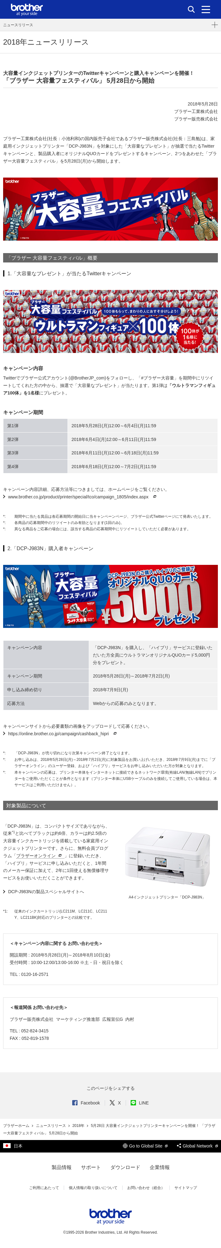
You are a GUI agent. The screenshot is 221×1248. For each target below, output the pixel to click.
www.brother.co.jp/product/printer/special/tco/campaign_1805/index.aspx (83, 496)
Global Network (197, 1145)
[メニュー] (205, 9)
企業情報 (160, 1167)
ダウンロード (125, 1167)
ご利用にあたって (44, 1188)
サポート (91, 1167)
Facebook (86, 1102)
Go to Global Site (145, 1145)
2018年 (78, 1125)
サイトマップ (185, 1188)
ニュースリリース (18, 25)
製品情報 (62, 1167)
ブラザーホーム (16, 1125)
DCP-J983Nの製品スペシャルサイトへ (46, 891)
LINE (140, 1102)
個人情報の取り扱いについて (93, 1188)
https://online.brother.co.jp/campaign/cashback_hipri (63, 733)
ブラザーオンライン (39, 856)
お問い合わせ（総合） (146, 1188)
